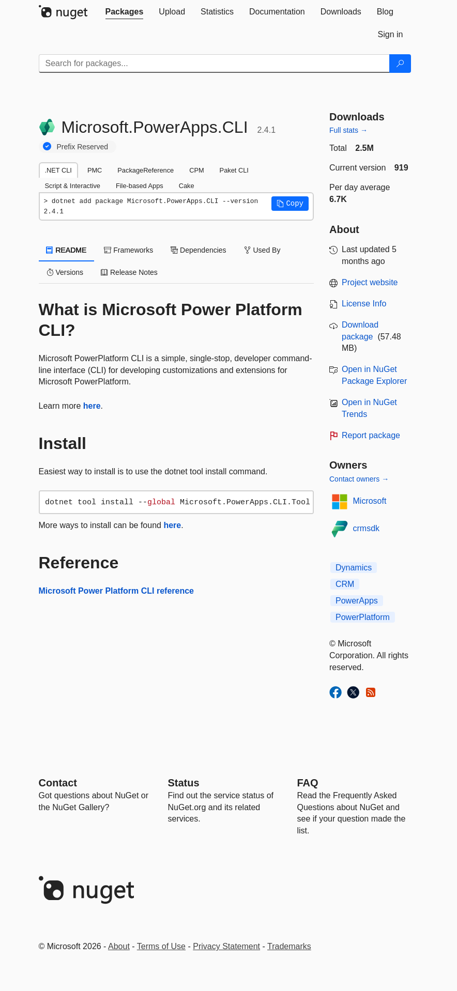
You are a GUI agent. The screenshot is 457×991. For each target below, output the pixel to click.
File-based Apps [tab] (139, 186)
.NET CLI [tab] (58, 170)
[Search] (400, 63)
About (119, 946)
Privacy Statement (226, 946)
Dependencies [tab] (198, 250)
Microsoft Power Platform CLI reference (116, 590)
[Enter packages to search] (214, 63)
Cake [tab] (186, 186)
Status (184, 782)
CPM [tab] (196, 170)
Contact (58, 782)
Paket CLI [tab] (234, 170)
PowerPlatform (363, 617)
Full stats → (348, 130)
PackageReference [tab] (145, 170)
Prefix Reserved (83, 147)
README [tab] (67, 250)
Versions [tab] (65, 272)
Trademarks (289, 946)
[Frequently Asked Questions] (307, 782)
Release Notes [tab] (129, 272)
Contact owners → (359, 479)
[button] (290, 203)
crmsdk (366, 528)
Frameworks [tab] (128, 250)
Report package (371, 435)
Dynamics (354, 567)
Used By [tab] (262, 250)
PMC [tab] (94, 170)
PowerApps (357, 600)
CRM (345, 584)
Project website (370, 282)
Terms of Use (161, 946)
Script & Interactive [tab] (72, 186)
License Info (364, 303)
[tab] (124, 12)
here (92, 405)
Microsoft (370, 501)
